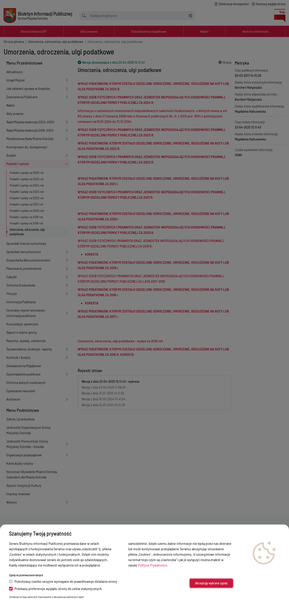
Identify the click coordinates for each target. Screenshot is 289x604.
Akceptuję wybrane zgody (211, 583)
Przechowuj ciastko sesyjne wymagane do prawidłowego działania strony (63, 581)
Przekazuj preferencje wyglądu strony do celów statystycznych (55, 588)
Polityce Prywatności (152, 565)
